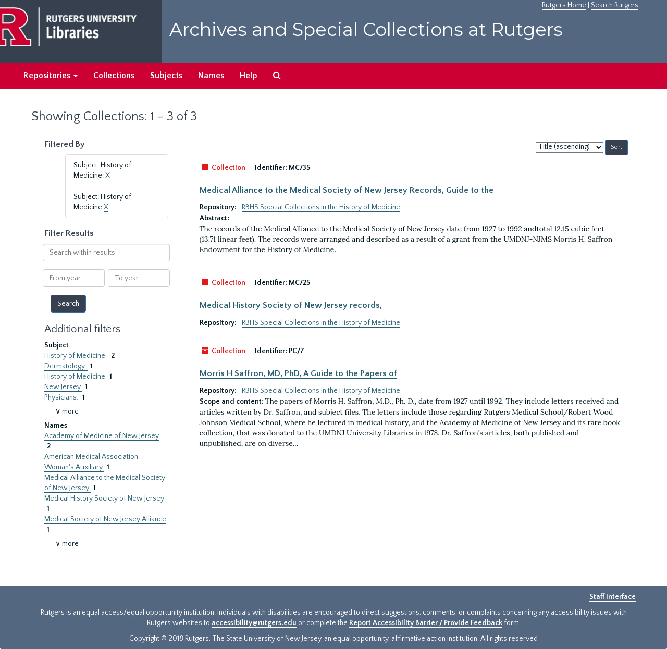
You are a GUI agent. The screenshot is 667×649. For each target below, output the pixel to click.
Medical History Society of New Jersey (104, 498)
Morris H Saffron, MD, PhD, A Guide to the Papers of (298, 373)
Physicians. (62, 397)
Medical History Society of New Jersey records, (291, 305)
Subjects (166, 75)
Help (248, 75)
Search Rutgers (614, 5)
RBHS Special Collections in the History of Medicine (321, 207)
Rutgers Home (564, 5)
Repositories (50, 75)
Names (211, 75)
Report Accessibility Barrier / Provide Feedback (425, 623)
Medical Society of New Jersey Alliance (105, 519)
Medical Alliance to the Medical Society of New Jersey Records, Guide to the (346, 190)
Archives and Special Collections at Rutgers (366, 29)
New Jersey (63, 387)
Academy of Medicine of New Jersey (101, 436)
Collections (113, 75)
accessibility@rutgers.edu (254, 623)
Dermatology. (66, 366)
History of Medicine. (76, 356)
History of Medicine (75, 376)
